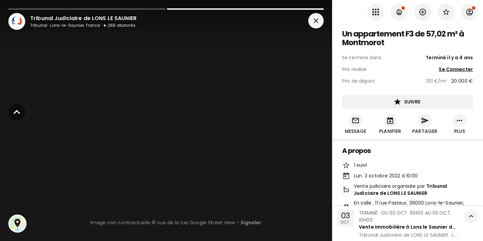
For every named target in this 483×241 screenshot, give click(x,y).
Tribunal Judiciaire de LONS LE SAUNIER (400, 190)
